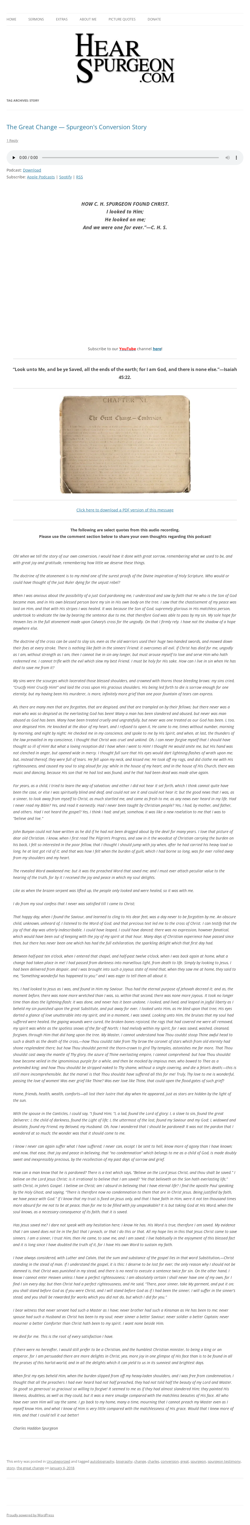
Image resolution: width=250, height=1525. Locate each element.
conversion (170, 1461)
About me (88, 19)
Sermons (36, 19)
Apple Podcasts (41, 176)
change (140, 1461)
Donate (154, 19)
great (184, 1461)
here (157, 348)
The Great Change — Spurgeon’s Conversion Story (77, 127)
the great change (30, 1467)
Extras (62, 19)
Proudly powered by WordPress (30, 1515)
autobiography (102, 1461)
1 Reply (12, 140)
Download (32, 170)
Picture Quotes (122, 19)
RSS (79, 176)
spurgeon (198, 1461)
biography (124, 1461)
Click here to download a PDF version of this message (125, 510)
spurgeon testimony (224, 1461)
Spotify (65, 176)
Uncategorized (58, 1461)
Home (11, 19)
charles (153, 1461)
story (11, 1467)
